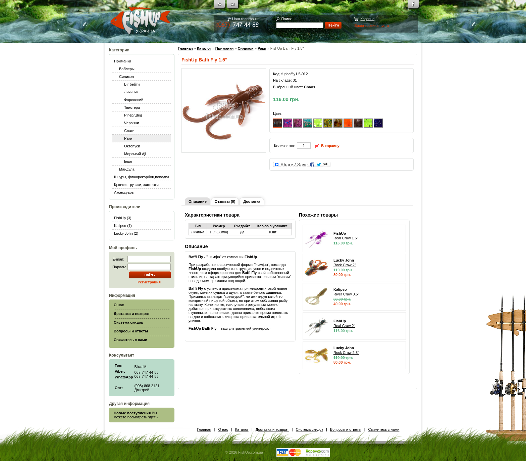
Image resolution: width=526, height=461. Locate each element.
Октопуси (132, 146)
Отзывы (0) (225, 201)
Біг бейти (132, 84)
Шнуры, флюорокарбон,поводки (141, 177)
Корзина (367, 19)
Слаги (129, 131)
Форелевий (133, 100)
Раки (128, 138)
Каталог (204, 48)
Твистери (132, 107)
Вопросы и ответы (345, 429)
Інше (128, 161)
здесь (153, 417)
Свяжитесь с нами (384, 429)
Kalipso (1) (123, 226)
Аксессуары (124, 192)
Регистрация (149, 282)
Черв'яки (131, 123)
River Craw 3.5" (346, 294)
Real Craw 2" (344, 326)
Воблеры (127, 69)
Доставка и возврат (272, 429)
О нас (223, 429)
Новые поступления (132, 413)
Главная (185, 48)
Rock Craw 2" (344, 265)
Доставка (251, 201)
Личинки (131, 92)
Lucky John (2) (126, 233)
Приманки (122, 61)
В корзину (330, 146)
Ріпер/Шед (133, 115)
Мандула (127, 169)
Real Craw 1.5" (345, 238)
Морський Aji (135, 154)
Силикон (126, 77)
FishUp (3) (122, 218)
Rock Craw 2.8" (346, 353)
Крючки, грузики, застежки (136, 185)
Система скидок (309, 429)
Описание (198, 201)
